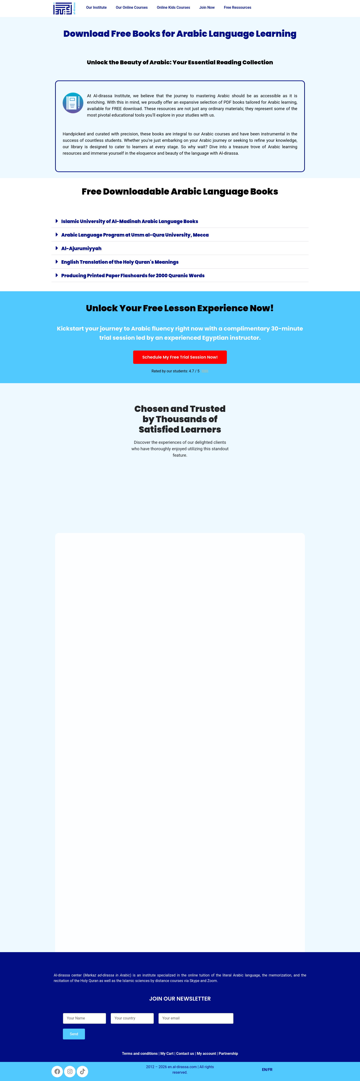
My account (206, 1053)
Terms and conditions (140, 1053)
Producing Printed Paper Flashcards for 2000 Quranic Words (133, 275)
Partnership (228, 1053)
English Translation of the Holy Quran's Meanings (120, 262)
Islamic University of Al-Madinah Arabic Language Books (129, 221)
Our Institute (96, 7)
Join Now (207, 7)
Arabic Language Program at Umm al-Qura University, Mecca (135, 235)
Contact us (185, 1053)
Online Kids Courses (173, 7)
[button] (180, 221)
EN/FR (267, 1069)
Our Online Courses (132, 7)
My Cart (167, 1053)
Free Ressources (237, 7)
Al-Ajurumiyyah (81, 248)
